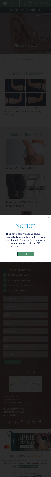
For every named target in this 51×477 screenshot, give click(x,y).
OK (26, 254)
